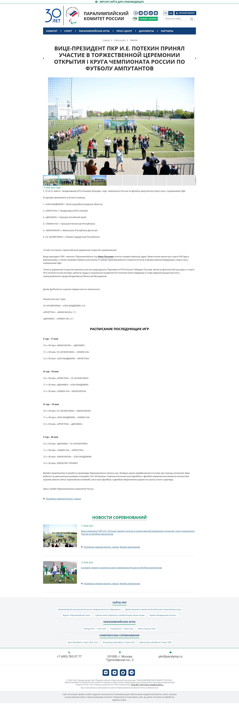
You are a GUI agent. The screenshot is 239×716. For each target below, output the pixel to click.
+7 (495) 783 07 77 (69, 669)
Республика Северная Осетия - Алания (63, 498)
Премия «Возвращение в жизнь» (154, 624)
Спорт (68, 31)
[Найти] (191, 19)
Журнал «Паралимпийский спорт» (157, 617)
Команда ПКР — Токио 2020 (88, 639)
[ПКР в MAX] (151, 13)
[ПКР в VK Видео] (146, 13)
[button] (193, 80)
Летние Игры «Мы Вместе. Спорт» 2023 (118, 654)
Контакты (53, 37)
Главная (106, 40)
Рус (165, 13)
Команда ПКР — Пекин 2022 (122, 639)
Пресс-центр (124, 31)
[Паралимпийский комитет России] (68, 13)
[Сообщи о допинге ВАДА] (135, 19)
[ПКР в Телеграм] (156, 13)
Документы (146, 31)
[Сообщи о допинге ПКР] (148, 19)
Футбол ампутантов (130, 547)
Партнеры (167, 31)
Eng (171, 13)
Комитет (51, 31)
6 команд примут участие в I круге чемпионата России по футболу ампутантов (121, 567)
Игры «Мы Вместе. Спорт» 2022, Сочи (73, 654)
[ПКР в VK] (141, 13)
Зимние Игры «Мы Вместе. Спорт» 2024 (165, 654)
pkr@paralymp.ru (171, 669)
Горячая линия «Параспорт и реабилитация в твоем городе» (99, 624)
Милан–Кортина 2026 (154, 639)
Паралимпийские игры (94, 31)
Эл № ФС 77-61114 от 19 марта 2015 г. (147, 697)
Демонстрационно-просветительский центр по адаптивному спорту (99, 617)
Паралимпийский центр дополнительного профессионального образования (119, 610)
